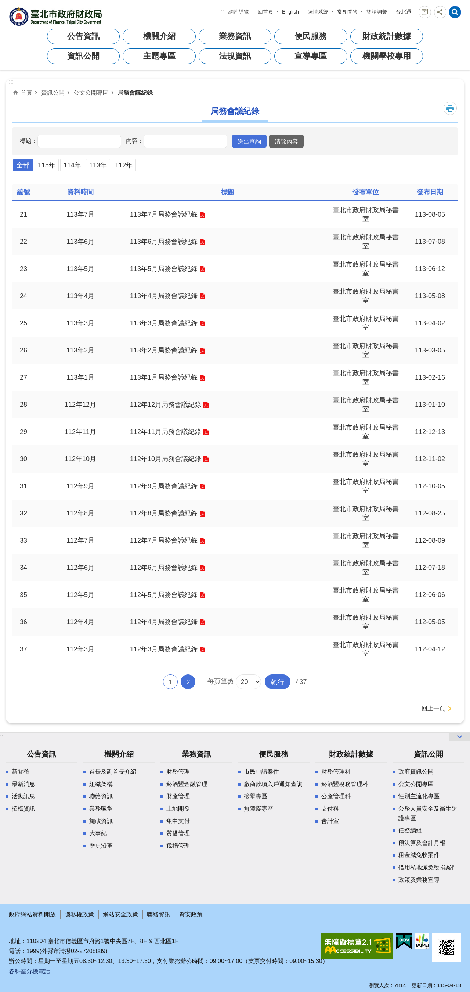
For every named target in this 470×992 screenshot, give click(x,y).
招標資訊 (23, 808)
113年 (98, 165)
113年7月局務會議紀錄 (164, 214)
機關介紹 (159, 36)
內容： (135, 140)
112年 (124, 165)
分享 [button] (440, 12)
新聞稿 (20, 771)
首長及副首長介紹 (112, 771)
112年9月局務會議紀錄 (164, 486)
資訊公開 (83, 56)
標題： (28, 140)
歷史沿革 (101, 846)
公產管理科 (336, 796)
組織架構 (101, 784)
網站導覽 (238, 12)
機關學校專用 (386, 56)
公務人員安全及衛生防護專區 (427, 813)
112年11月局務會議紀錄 (165, 431)
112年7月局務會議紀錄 (164, 540)
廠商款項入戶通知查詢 (273, 784)
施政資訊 (101, 821)
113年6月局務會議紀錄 (164, 241)
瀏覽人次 (379, 985)
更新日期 (422, 985)
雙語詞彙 (376, 12)
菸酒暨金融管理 (186, 784)
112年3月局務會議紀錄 (164, 649)
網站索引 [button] (455, 12)
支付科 (330, 808)
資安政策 (191, 914)
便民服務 (310, 36)
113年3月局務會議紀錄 (164, 323)
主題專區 (159, 56)
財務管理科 (336, 771)
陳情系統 (318, 12)
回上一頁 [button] (433, 708)
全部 (23, 165)
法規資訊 (235, 56)
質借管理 (178, 833)
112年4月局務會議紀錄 (164, 622)
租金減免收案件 (419, 855)
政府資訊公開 (416, 771)
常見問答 (347, 12)
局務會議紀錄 (135, 92)
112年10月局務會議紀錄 (165, 459)
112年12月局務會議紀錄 (165, 404)
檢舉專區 (255, 796)
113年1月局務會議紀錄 (164, 377)
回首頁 (265, 12)
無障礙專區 (258, 808)
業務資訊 (235, 36)
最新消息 (23, 784)
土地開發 (178, 808)
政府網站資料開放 (32, 914)
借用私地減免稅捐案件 (427, 867)
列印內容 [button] (450, 108)
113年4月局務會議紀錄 (164, 296)
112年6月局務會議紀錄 (164, 567)
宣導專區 (310, 56)
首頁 (26, 92)
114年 (72, 165)
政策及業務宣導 (419, 880)
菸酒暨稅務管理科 (344, 784)
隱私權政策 (79, 914)
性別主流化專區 (419, 796)
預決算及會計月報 (421, 843)
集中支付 (178, 821)
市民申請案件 (261, 771)
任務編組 (410, 830)
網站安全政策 (120, 914)
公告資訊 (83, 36)
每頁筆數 (220, 681)
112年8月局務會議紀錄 (164, 513)
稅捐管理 (178, 846)
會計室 (330, 821)
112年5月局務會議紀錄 (164, 594)
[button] (249, 141)
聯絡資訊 (101, 796)
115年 (46, 165)
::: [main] (11, 82)
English (290, 12)
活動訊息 (23, 796)
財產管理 (178, 796)
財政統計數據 (386, 36)
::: (221, 9)
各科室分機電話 (29, 971)
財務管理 (178, 771)
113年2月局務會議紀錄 (164, 350)
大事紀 (98, 833)
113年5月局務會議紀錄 (164, 268)
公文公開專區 (91, 92)
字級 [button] (425, 12)
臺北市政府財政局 (56, 16)
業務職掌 (101, 808)
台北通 (403, 12)
